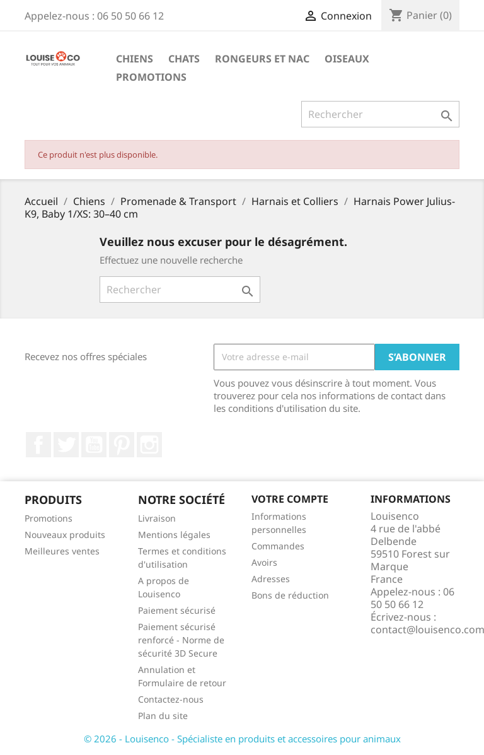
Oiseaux (347, 59)
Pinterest (121, 444)
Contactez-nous (171, 699)
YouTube (94, 444)
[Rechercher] (380, 114)
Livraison (157, 518)
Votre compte (289, 499)
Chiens (134, 59)
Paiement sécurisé (177, 610)
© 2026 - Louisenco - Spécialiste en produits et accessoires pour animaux (242, 738)
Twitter (66, 444)
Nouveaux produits (65, 535)
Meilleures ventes (62, 551)
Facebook (38, 444)
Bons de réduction (290, 595)
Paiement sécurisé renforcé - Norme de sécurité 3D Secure (181, 640)
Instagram (149, 444)
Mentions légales (174, 535)
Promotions (151, 77)
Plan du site (163, 716)
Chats (184, 59)
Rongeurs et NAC (262, 59)
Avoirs (264, 562)
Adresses (270, 579)
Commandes (277, 546)
